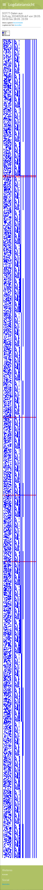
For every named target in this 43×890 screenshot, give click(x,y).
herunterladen (18, 23)
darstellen (18, 25)
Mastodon (6, 884)
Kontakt (5, 874)
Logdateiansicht (21, 4)
